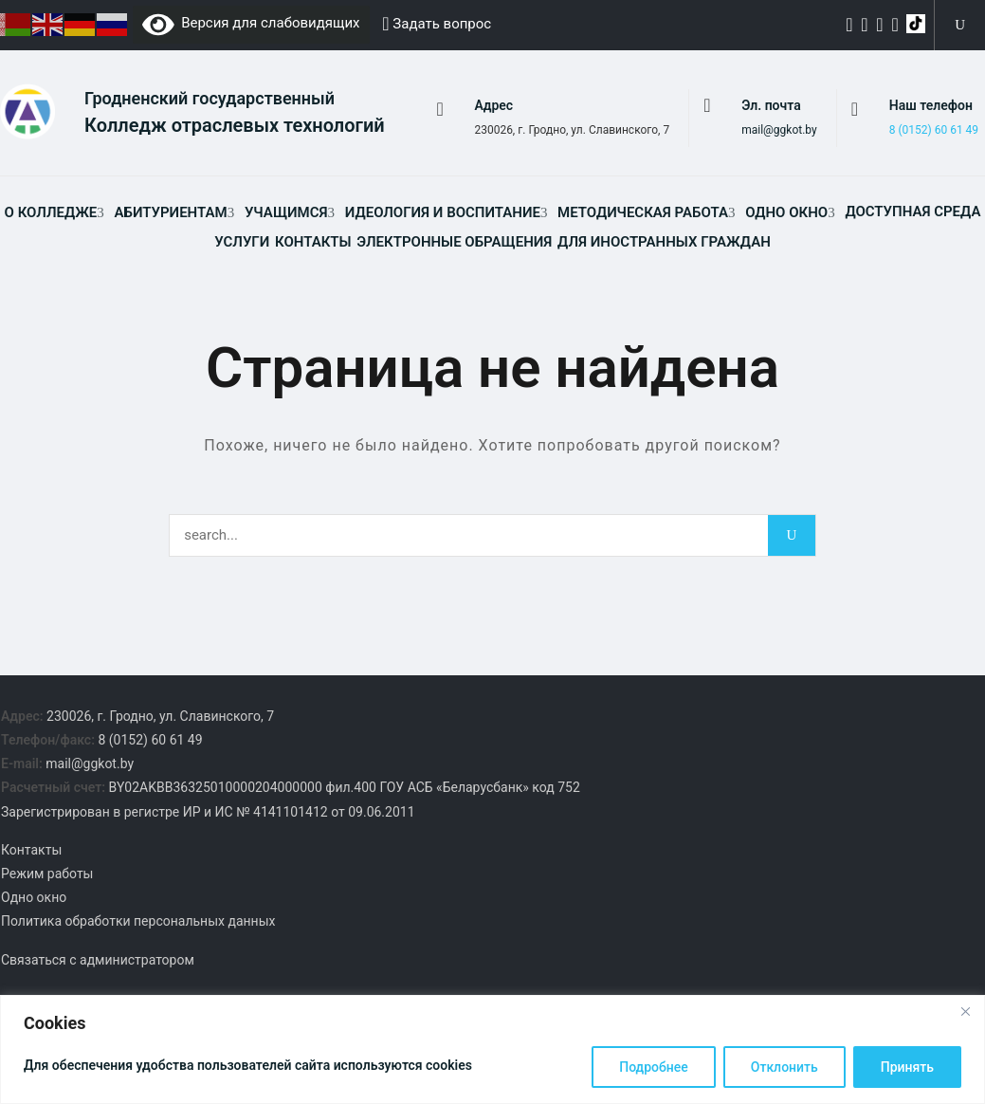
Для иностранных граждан (664, 243)
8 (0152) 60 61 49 (933, 131)
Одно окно (786, 214)
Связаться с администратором (97, 960)
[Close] (965, 1011)
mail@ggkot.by (779, 131)
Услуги (241, 243)
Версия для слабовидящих (251, 22)
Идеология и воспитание (442, 214)
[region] (492, 1049)
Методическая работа (642, 214)
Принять (907, 1067)
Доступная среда (912, 213)
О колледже (51, 214)
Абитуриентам (171, 214)
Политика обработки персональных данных (138, 922)
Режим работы (47, 875)
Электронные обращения (454, 243)
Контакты (313, 243)
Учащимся (286, 214)
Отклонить (784, 1067)
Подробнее (653, 1067)
